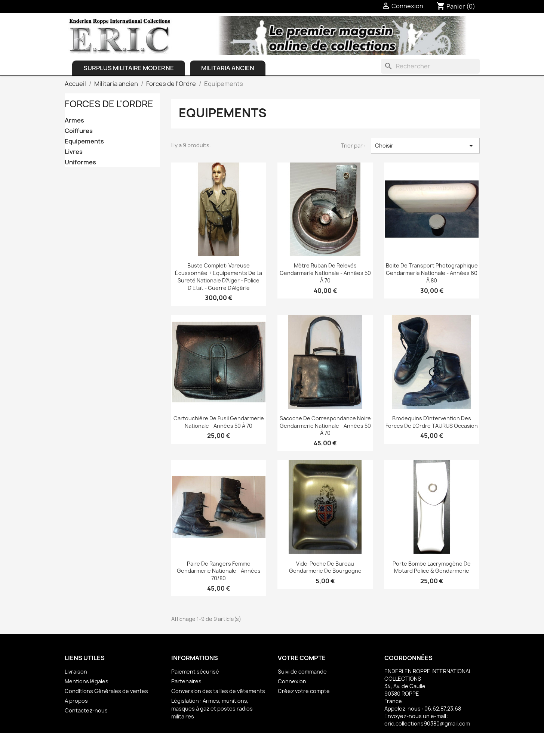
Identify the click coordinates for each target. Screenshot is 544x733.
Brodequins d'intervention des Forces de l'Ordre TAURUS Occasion (431, 422)
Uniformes (80, 162)
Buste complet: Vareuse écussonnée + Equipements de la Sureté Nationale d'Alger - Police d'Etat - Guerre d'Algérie (218, 276)
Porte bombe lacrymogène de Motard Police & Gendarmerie (432, 567)
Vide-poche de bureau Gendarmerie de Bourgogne (325, 567)
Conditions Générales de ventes (106, 691)
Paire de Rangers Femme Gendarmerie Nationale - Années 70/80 (219, 571)
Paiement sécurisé (195, 671)
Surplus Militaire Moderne (128, 68)
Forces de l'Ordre (109, 104)
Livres (74, 152)
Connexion (292, 681)
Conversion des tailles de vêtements (218, 691)
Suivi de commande (302, 671)
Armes (74, 120)
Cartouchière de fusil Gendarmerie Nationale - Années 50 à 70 (218, 422)
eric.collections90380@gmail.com (427, 723)
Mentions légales (86, 681)
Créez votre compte (304, 691)
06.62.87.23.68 (442, 708)
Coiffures (79, 131)
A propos (76, 700)
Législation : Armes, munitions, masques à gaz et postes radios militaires (212, 708)
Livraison (76, 671)
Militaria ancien (227, 68)
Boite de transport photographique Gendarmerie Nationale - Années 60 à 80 (432, 273)
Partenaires (186, 681)
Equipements (84, 141)
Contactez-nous (86, 710)
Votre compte (302, 658)
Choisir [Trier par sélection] (425, 145)
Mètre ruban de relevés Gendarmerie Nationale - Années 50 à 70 (325, 273)
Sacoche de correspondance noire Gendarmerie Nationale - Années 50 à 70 (325, 426)
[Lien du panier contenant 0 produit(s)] (455, 6)
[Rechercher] (430, 66)
